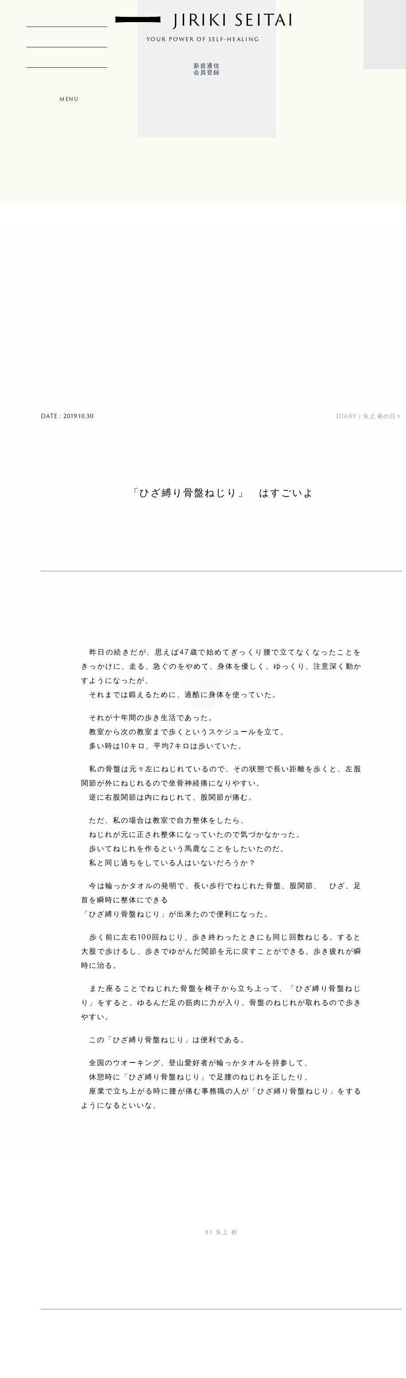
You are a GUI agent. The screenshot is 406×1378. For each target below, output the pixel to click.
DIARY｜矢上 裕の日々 (369, 416)
